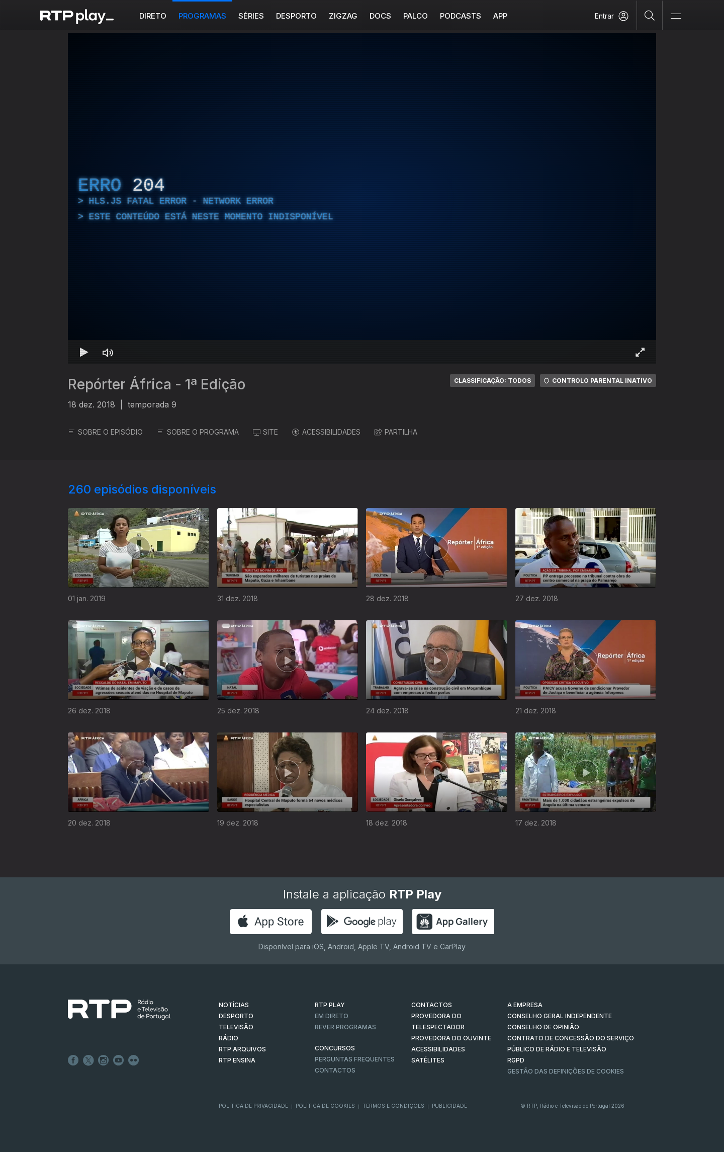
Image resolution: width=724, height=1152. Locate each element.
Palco (415, 16)
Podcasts (460, 16)
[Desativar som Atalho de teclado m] (108, 352)
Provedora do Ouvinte (451, 1038)
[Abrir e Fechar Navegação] (676, 16)
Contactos (335, 1070)
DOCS (380, 16)
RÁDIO (228, 1038)
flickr (133, 1060)
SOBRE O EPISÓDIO (105, 432)
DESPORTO (236, 1016)
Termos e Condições (393, 1106)
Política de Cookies (325, 1106)
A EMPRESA (524, 1005)
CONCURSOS (335, 1048)
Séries (251, 16)
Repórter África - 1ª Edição (156, 384)
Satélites (427, 1060)
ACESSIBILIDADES (326, 432)
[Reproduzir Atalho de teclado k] (84, 352)
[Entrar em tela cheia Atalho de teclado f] (640, 352)
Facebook (73, 1060)
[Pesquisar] (650, 15)
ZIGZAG (343, 16)
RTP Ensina (237, 1060)
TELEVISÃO (236, 1027)
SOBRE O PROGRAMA (198, 432)
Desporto (296, 16)
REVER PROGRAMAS (345, 1027)
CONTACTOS (431, 1005)
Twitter (88, 1060)
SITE (265, 432)
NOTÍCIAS (234, 1005)
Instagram (103, 1060)
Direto (152, 16)
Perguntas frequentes (355, 1059)
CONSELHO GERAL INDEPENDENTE (559, 1016)
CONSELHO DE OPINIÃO (543, 1027)
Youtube (118, 1060)
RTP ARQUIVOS (242, 1049)
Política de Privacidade (253, 1106)
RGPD (515, 1060)
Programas (202, 16)
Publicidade (449, 1106)
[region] (362, 198)
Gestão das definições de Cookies (565, 1071)
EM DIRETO (331, 1016)
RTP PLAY (330, 1005)
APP (500, 16)
